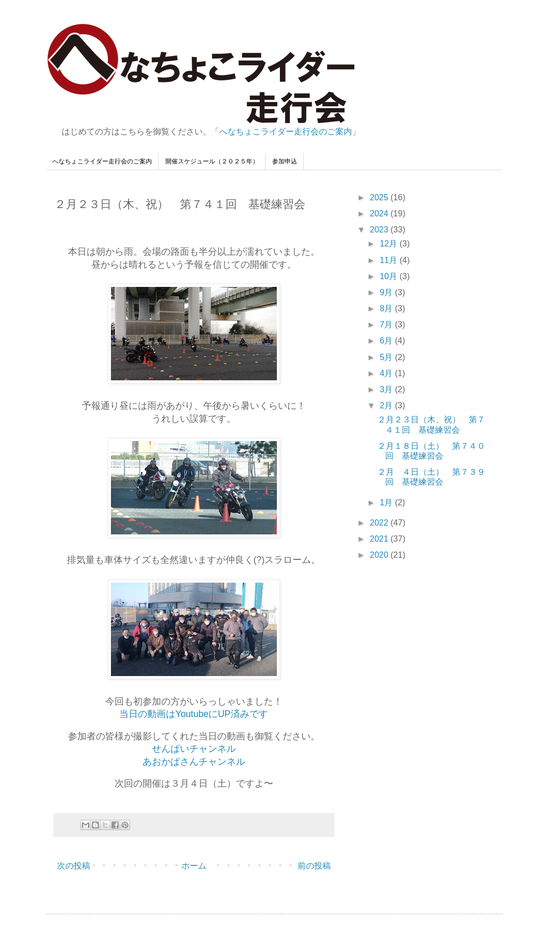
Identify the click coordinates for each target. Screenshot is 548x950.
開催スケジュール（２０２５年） (212, 161)
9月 (387, 292)
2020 (380, 554)
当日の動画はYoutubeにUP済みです (193, 714)
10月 (389, 276)
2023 (380, 229)
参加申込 (284, 161)
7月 (387, 324)
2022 (380, 522)
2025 (380, 197)
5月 (387, 357)
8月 (387, 308)
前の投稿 (314, 865)
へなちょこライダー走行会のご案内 (285, 131)
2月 (387, 405)
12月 (389, 243)
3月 (387, 389)
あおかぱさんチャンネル (194, 761)
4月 (387, 373)
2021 (380, 538)
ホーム (193, 865)
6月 (387, 340)
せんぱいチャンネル (194, 749)
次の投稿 (73, 865)
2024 (380, 213)
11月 (389, 260)
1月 (387, 502)
